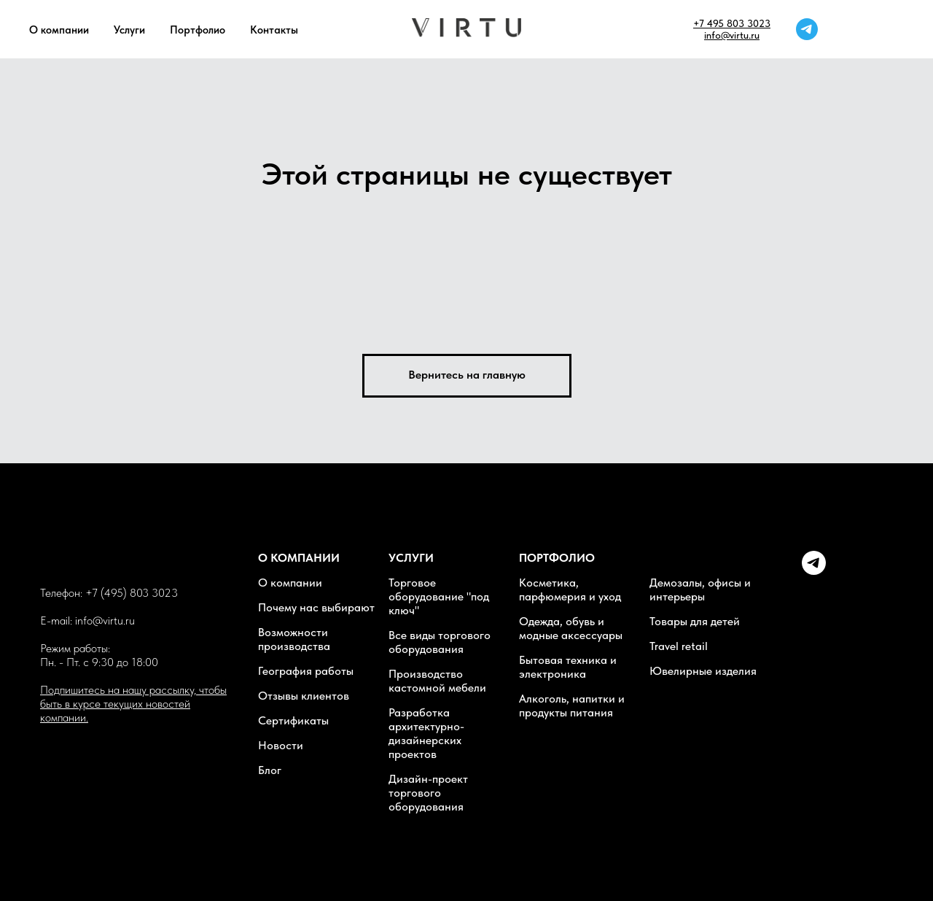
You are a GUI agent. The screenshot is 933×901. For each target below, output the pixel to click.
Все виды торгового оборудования (440, 642)
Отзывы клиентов (303, 696)
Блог (269, 770)
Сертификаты (293, 720)
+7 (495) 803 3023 (131, 593)
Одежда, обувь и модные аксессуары (570, 628)
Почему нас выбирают (316, 607)
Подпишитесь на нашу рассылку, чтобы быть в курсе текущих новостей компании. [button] (133, 703)
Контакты (274, 29)
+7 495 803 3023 (731, 23)
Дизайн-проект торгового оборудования (428, 792)
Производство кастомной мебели (437, 681)
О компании (59, 29)
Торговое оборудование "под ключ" (439, 596)
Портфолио (197, 29)
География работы (306, 671)
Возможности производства (294, 639)
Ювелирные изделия (703, 671)
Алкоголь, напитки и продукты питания (572, 705)
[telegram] (807, 29)
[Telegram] (814, 571)
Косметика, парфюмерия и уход (570, 589)
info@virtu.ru (732, 35)
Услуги (129, 29)
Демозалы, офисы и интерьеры (700, 589)
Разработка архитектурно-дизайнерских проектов (426, 733)
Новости (280, 745)
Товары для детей (694, 621)
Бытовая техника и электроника (568, 667)
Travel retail (678, 646)
